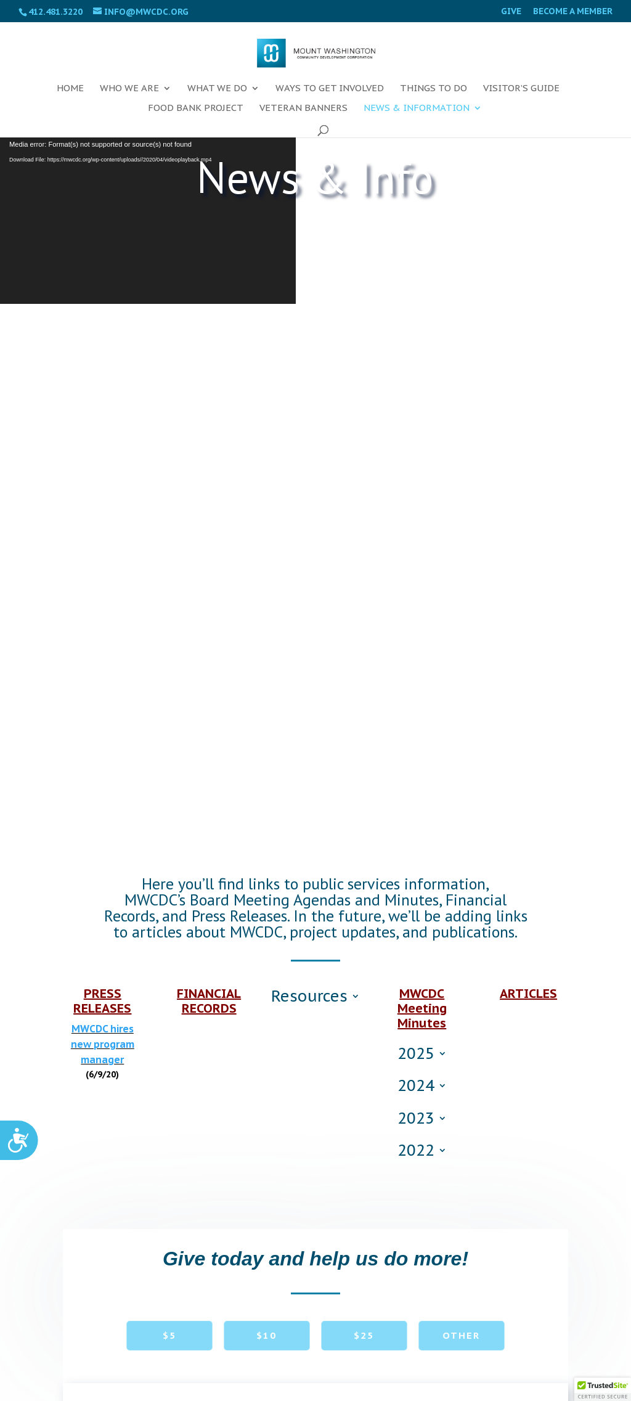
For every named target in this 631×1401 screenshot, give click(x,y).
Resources (309, 998)
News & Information (417, 108)
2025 (415, 1056)
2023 (415, 1120)
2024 (415, 1088)
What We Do (217, 89)
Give (511, 12)
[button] (602, 1389)
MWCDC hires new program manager (102, 1044)
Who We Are (129, 89)
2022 (415, 1152)
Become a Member (573, 12)
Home (70, 89)
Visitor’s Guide (521, 89)
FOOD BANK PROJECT (195, 108)
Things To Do (433, 89)
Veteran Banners (303, 108)
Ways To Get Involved (329, 89)
